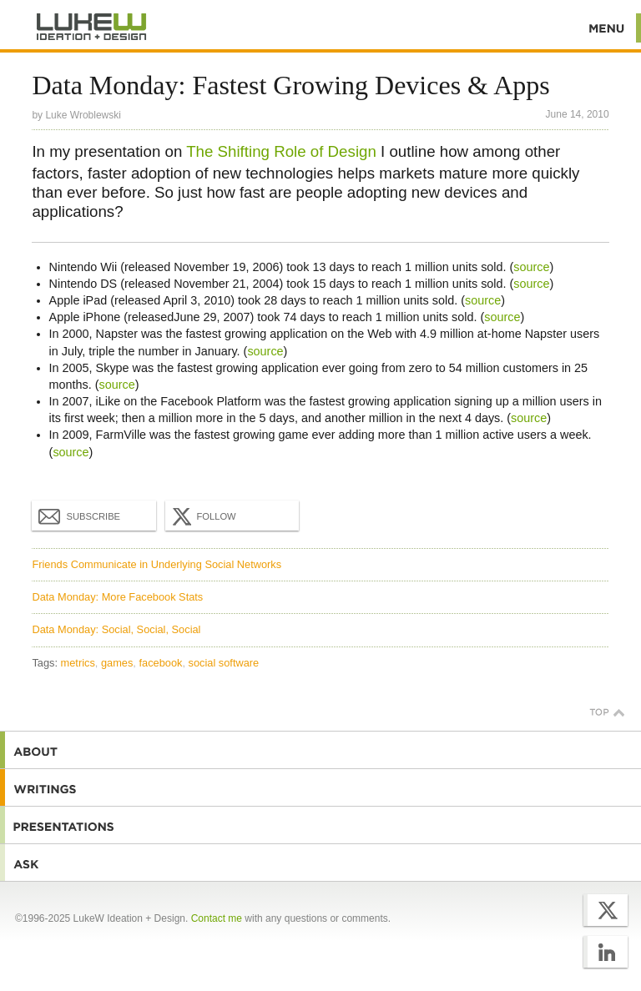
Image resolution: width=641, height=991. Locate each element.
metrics (78, 662)
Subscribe (79, 516)
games (117, 662)
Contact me (216, 918)
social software (224, 662)
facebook (160, 662)
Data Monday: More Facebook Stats (117, 597)
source (531, 267)
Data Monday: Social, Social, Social (116, 629)
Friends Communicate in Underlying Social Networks (156, 564)
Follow (202, 516)
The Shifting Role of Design (281, 151)
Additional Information (92, 27)
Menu (607, 28)
